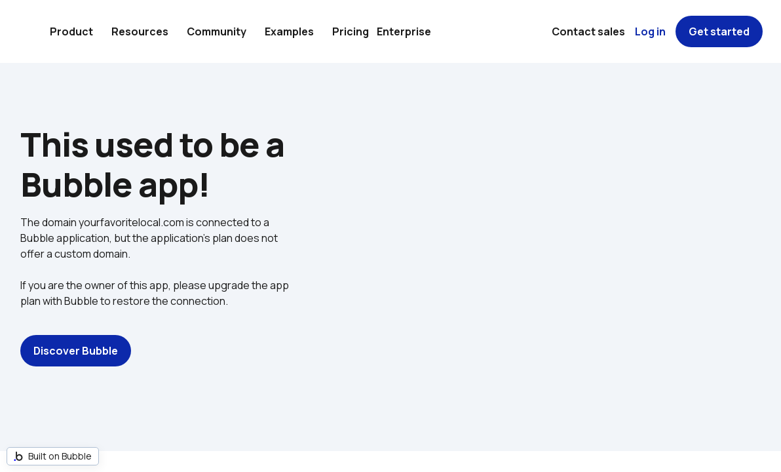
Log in (650, 31)
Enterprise (404, 31)
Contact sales (588, 31)
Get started (719, 31)
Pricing (350, 31)
